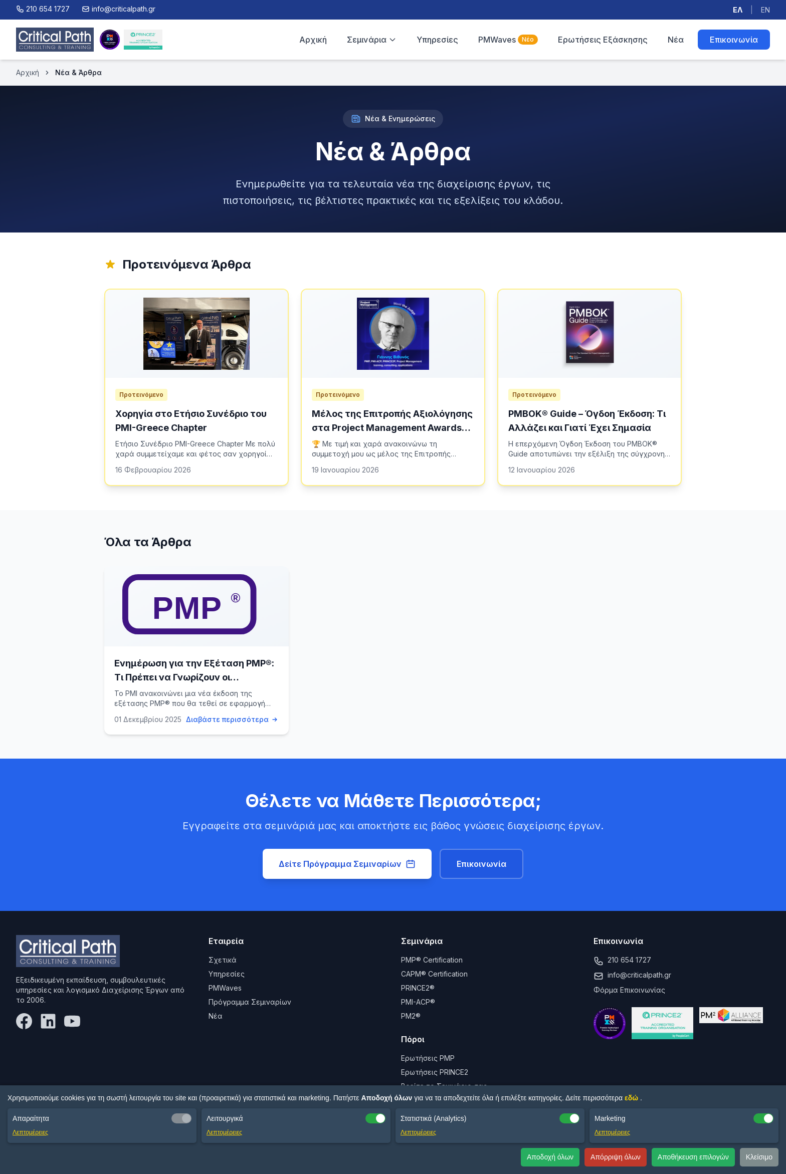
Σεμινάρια (372, 40)
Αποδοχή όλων (550, 1157)
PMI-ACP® (418, 1002)
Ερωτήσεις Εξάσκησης (603, 40)
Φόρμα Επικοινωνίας (629, 990)
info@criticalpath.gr (639, 975)
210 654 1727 (629, 960)
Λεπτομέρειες (30, 1132)
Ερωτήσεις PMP (428, 1058)
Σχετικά (223, 960)
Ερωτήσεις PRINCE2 (434, 1072)
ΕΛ (737, 10)
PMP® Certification (432, 960)
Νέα (676, 40)
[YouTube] (72, 1021)
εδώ (632, 1098)
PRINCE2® (418, 988)
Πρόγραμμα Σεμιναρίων (250, 1002)
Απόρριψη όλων (616, 1157)
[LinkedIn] (48, 1021)
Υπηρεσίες (437, 40)
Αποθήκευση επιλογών (693, 1157)
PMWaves (508, 40)
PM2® (411, 1016)
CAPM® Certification (434, 974)
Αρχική (313, 40)
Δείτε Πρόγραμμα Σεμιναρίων (347, 864)
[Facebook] (24, 1021)
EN (765, 10)
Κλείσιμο (759, 1157)
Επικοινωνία (734, 40)
